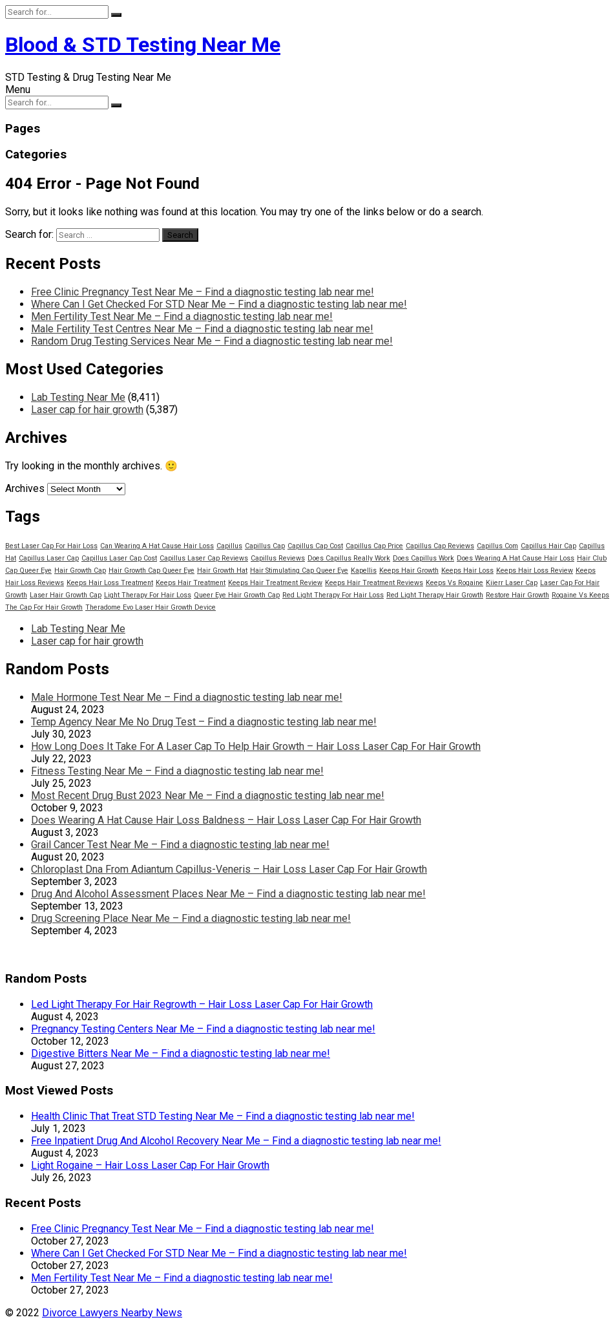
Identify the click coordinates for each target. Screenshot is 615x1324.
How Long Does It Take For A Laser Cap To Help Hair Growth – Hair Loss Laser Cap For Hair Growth (256, 746)
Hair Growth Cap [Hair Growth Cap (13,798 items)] (80, 570)
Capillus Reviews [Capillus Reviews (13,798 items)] (278, 558)
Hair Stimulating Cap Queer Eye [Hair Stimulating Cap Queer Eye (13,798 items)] (299, 570)
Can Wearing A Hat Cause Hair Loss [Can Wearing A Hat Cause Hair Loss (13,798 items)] (157, 546)
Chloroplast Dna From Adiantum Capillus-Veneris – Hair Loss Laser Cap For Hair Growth (229, 869)
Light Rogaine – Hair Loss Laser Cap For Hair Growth (150, 1165)
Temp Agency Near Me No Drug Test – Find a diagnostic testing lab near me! (204, 722)
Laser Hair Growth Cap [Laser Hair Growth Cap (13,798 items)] (65, 595)
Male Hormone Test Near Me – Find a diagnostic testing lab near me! (186, 697)
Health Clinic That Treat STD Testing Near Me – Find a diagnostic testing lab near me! (223, 1116)
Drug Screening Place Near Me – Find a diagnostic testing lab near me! (191, 918)
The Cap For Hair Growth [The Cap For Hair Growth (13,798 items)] (44, 607)
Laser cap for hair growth (87, 409)
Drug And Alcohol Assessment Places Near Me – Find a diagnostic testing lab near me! (228, 894)
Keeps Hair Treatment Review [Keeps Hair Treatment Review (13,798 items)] (275, 583)
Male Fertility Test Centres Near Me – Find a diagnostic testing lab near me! (202, 329)
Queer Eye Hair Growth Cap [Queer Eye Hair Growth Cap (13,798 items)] (237, 595)
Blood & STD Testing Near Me (142, 44)
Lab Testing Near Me (78, 397)
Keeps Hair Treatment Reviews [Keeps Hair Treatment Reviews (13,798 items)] (374, 583)
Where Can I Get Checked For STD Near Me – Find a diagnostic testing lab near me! (219, 304)
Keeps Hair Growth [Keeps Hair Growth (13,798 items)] (409, 570)
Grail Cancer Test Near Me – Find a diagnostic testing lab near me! (180, 844)
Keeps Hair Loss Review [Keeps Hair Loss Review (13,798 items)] (534, 570)
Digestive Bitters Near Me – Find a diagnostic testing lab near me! (180, 1053)
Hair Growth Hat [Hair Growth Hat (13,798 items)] (222, 570)
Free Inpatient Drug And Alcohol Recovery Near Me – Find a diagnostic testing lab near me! (236, 1141)
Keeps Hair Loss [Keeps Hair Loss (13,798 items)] (467, 570)
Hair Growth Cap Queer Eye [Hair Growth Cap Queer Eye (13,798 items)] (151, 570)
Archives (25, 488)
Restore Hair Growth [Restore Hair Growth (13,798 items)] (517, 595)
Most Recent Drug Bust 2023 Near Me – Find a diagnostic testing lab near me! (207, 795)
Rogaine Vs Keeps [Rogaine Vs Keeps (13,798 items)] (580, 595)
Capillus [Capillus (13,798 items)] (229, 546)
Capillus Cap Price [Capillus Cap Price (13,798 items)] (374, 546)
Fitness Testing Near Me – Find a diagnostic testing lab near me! (177, 771)
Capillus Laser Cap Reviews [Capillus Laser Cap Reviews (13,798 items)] (204, 558)
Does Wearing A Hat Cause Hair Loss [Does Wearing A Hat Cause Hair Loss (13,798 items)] (515, 558)
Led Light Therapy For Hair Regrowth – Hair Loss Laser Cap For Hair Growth (202, 1004)
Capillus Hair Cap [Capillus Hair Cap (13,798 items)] (548, 546)
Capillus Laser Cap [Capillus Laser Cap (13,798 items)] (49, 558)
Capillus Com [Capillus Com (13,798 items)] (497, 546)
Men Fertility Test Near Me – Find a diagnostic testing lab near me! (182, 316)
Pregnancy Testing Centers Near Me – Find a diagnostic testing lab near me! (203, 1029)
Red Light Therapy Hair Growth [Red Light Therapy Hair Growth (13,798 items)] (434, 595)
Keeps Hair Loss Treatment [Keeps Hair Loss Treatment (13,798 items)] (110, 583)
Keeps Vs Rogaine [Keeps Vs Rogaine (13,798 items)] (454, 583)
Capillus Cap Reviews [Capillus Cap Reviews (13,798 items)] (440, 546)
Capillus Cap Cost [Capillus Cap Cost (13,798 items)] (315, 546)
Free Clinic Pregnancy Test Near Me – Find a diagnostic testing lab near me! (202, 292)
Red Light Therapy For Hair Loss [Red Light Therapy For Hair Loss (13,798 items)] (333, 595)
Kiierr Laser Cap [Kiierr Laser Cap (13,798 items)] (511, 583)
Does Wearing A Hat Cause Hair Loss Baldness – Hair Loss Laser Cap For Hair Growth (226, 820)
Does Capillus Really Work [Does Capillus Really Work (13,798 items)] (349, 558)
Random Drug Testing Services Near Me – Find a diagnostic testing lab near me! (212, 341)
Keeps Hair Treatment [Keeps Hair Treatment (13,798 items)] (190, 583)
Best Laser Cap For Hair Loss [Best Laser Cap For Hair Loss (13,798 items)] (51, 546)
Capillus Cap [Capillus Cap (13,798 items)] (265, 546)
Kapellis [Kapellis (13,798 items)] (364, 570)
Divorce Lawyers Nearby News (112, 1313)
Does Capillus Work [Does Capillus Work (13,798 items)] (423, 558)
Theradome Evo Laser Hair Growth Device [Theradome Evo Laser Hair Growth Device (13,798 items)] (150, 607)
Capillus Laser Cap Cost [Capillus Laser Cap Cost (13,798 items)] (119, 558)
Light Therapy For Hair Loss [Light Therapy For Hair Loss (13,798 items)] (147, 595)
